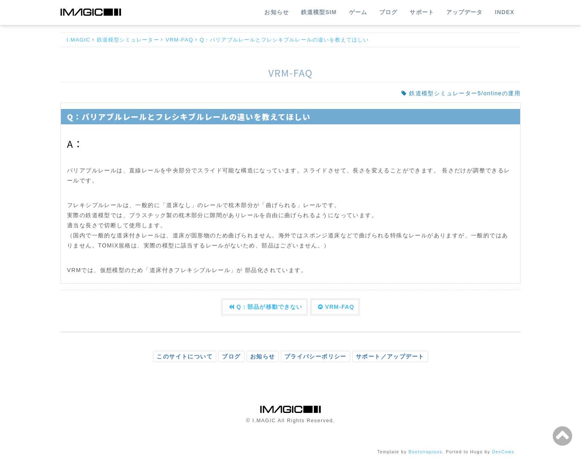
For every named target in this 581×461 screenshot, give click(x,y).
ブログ (388, 12)
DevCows (503, 451)
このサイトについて (185, 356)
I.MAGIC (78, 40)
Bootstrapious (426, 451)
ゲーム (358, 12)
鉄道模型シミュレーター (128, 40)
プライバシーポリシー (315, 356)
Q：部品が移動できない (265, 307)
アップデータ (464, 12)
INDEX (504, 12)
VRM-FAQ (179, 40)
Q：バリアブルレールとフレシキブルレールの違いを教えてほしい (284, 40)
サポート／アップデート (390, 356)
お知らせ (276, 12)
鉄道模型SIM (319, 12)
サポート (422, 12)
